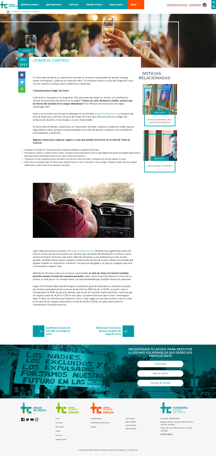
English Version (166, 434)
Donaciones (160, 364)
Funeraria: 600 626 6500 (169, 418)
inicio (58, 418)
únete (58, 431)
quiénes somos (29, 4)
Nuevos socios (160, 373)
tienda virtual (94, 4)
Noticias (16, 11)
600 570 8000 (130, 422)
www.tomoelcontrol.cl (106, 113)
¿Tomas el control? (30, 11)
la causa (59, 423)
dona (133, 4)
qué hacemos (53, 4)
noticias (73, 4)
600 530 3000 (130, 429)
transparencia (195, 5)
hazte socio (116, 4)
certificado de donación (177, 5)
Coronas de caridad (160, 383)
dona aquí (60, 427)
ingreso (93, 427)
